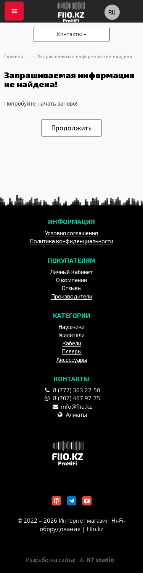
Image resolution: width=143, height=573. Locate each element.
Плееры (72, 351)
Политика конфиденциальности (71, 241)
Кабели (71, 343)
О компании (71, 279)
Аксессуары (71, 359)
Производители (71, 296)
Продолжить (71, 128)
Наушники (71, 326)
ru (111, 12)
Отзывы (72, 287)
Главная (13, 56)
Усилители (71, 334)
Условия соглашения (71, 233)
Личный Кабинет (71, 271)
